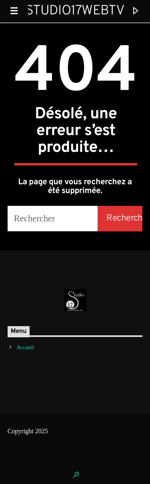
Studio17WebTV (75, 11)
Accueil (25, 348)
